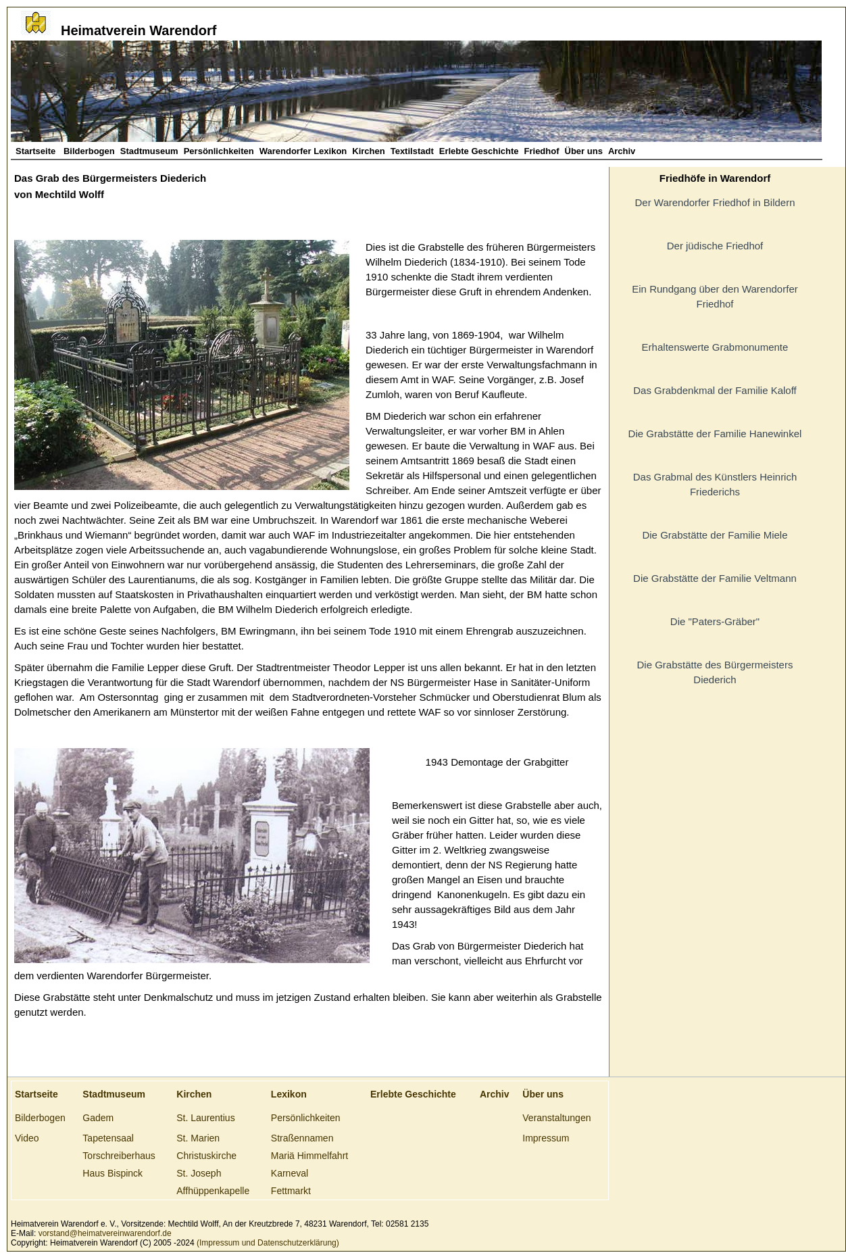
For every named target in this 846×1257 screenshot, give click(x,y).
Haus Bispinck (112, 1173)
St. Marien (198, 1138)
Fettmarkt (291, 1190)
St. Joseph (198, 1173)
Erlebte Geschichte (479, 151)
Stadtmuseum (149, 151)
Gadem (98, 1117)
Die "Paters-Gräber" (715, 621)
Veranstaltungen (556, 1117)
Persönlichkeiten (219, 151)
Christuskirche (206, 1155)
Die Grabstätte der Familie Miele (714, 535)
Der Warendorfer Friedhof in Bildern (714, 202)
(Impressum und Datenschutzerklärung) (267, 1243)
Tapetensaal (108, 1138)
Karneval (289, 1173)
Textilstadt (412, 151)
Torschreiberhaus (118, 1155)
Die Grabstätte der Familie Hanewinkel (715, 433)
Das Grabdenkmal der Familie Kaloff (715, 390)
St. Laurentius (205, 1117)
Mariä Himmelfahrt (309, 1155)
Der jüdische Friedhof (715, 245)
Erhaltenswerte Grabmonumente (715, 347)
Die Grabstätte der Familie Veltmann (715, 578)
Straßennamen (302, 1138)
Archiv (621, 151)
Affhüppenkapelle (212, 1190)
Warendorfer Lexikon (303, 151)
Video (27, 1138)
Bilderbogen (89, 151)
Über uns (584, 151)
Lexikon (289, 1094)
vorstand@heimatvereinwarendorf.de (105, 1233)
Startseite (37, 151)
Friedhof (541, 151)
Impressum (545, 1138)
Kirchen (368, 151)
